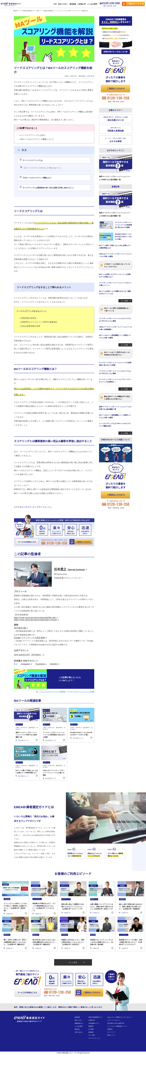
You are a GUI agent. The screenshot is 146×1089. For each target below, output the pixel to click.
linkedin (54, 664)
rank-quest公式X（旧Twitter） (29, 655)
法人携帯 (91, 1029)
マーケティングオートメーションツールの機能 (80, 691)
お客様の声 (81, 4)
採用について (111, 1035)
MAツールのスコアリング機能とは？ (37, 178)
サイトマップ (111, 1032)
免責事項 (110, 1029)
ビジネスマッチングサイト (33, 507)
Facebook (41, 664)
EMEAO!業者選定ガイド (95, 1017)
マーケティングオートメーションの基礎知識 (52, 691)
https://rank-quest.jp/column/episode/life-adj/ (36, 617)
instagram (26, 664)
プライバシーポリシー (113, 1020)
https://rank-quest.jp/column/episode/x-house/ (36, 620)
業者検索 (72, 4)
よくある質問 (92, 4)
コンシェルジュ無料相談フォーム (117, 1026)
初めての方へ (63, 4)
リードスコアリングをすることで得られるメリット (43, 168)
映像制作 (91, 1026)
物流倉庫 (91, 1032)
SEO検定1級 (21, 628)
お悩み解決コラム (93, 1023)
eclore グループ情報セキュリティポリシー (119, 1017)
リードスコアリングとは (33, 160)
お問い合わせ (78, 1032)
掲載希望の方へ (79, 1023)
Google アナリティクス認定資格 (30, 638)
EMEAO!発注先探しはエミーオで (67, 1053)
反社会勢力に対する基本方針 (115, 1023)
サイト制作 (91, 1035)
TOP (54, 4)
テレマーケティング (94, 1038)
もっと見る (76, 962)
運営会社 (77, 1029)
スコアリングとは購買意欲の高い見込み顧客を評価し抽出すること (48, 188)
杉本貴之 (70, 569)
